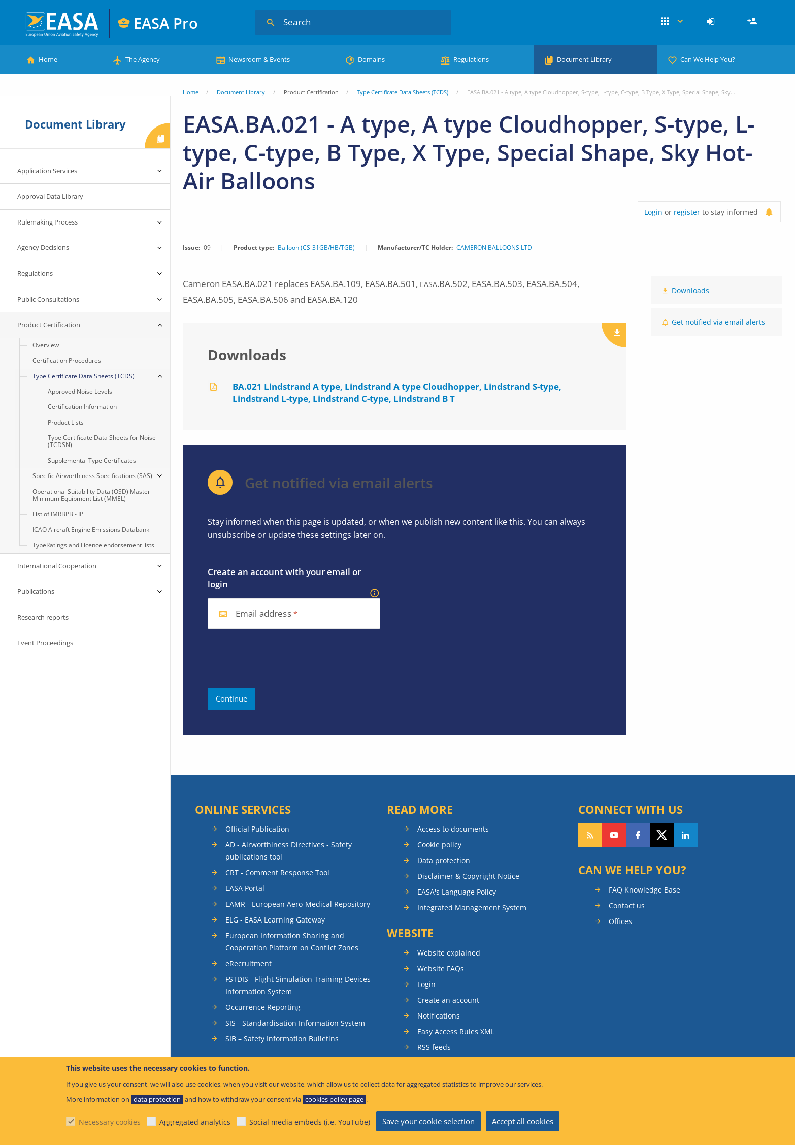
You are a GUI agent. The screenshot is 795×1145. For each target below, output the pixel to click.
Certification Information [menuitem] (82, 406)
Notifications (438, 1016)
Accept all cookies (522, 1121)
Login (712, 22)
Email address (263, 614)
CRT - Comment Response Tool (277, 872)
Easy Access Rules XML (455, 1031)
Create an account (448, 1000)
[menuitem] (712, 22)
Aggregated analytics (194, 1122)
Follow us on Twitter (662, 835)
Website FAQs (440, 968)
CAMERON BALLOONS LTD (494, 248)
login (218, 584)
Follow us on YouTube (614, 835)
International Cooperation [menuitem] (56, 565)
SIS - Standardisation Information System (295, 1023)
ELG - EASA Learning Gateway (275, 920)
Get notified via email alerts (718, 322)
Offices (620, 921)
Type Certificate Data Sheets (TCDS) (402, 92)
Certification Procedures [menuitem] (66, 360)
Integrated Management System (471, 907)
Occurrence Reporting (263, 1007)
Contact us (627, 905)
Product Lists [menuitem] (66, 422)
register (687, 212)
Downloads (690, 290)
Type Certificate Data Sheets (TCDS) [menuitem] (83, 376)
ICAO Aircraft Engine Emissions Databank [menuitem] (90, 529)
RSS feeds (434, 1047)
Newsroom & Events (259, 59)
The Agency (142, 59)
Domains (371, 59)
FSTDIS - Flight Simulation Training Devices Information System (298, 985)
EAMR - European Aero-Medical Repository (297, 904)
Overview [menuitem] (45, 345)
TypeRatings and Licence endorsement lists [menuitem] (93, 544)
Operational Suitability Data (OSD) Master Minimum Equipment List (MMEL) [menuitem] (91, 495)
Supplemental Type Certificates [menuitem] (92, 460)
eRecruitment (248, 963)
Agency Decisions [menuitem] (43, 247)
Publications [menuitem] (35, 591)
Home (48, 59)
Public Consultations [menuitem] (48, 299)
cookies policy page (334, 1099)
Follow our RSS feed (590, 835)
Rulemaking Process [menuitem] (47, 222)
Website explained (448, 953)
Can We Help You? (707, 59)
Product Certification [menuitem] (48, 324)
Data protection (443, 860)
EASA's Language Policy (456, 892)
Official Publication (257, 829)
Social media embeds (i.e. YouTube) (309, 1122)
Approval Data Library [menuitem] (50, 196)
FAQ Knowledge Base (644, 890)
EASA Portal (244, 888)
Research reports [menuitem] (43, 617)
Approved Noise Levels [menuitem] (80, 391)
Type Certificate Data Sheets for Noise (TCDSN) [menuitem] (102, 441)
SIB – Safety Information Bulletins (282, 1038)
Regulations (471, 59)
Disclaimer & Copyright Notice (468, 876)
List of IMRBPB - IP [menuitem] (57, 514)
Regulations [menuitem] (35, 273)
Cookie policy (439, 844)
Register (753, 22)
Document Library (584, 59)
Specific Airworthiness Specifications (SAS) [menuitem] (92, 475)
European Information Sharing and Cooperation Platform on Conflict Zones (291, 941)
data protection (157, 1099)
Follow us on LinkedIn (686, 835)
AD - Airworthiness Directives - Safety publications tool (288, 851)
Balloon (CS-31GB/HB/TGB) (316, 248)
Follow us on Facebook (638, 835)
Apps (672, 22)
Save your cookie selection (428, 1121)
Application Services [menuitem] (47, 170)
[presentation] (285, 658)
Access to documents (453, 829)
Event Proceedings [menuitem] (45, 642)
